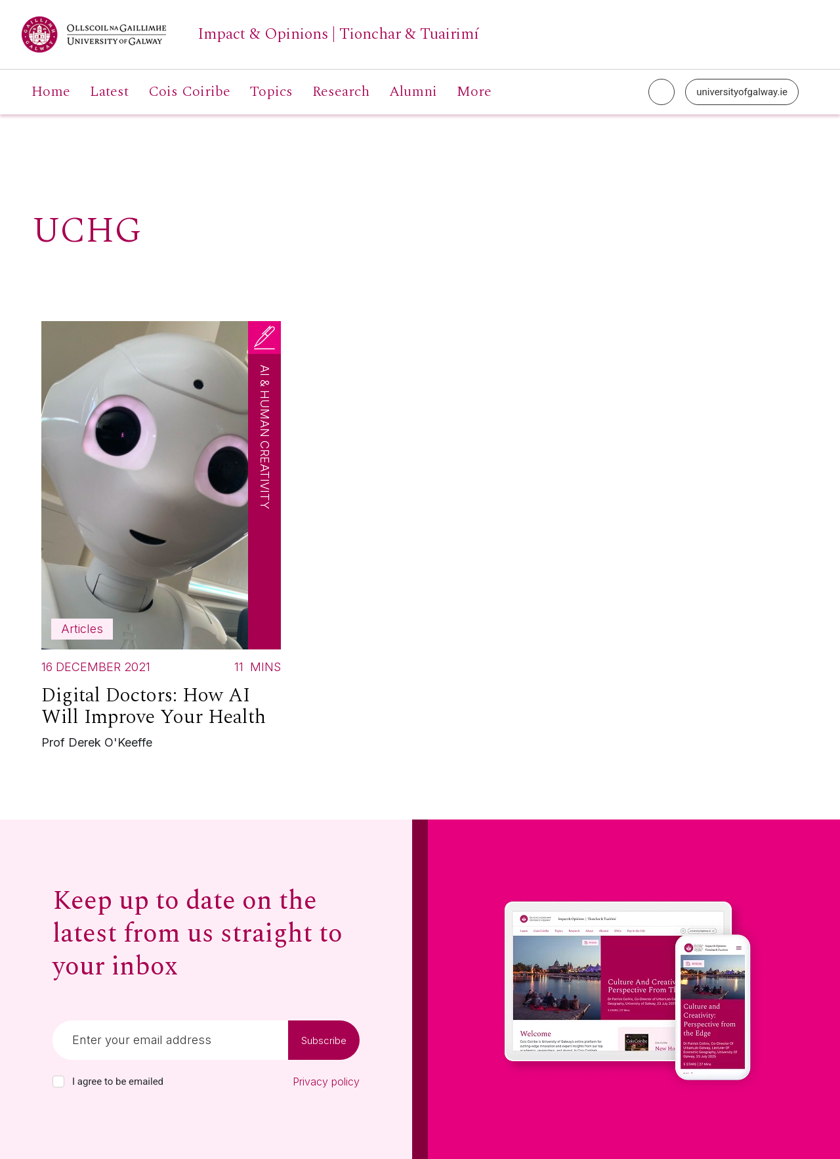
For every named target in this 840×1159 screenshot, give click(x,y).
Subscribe (323, 1040)
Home (51, 92)
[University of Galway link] (250, 34)
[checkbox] (58, 1081)
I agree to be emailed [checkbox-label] (117, 1081)
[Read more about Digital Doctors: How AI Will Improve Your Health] (161, 538)
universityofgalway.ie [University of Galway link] (742, 92)
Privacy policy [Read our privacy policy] (326, 1081)
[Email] (170, 1040)
